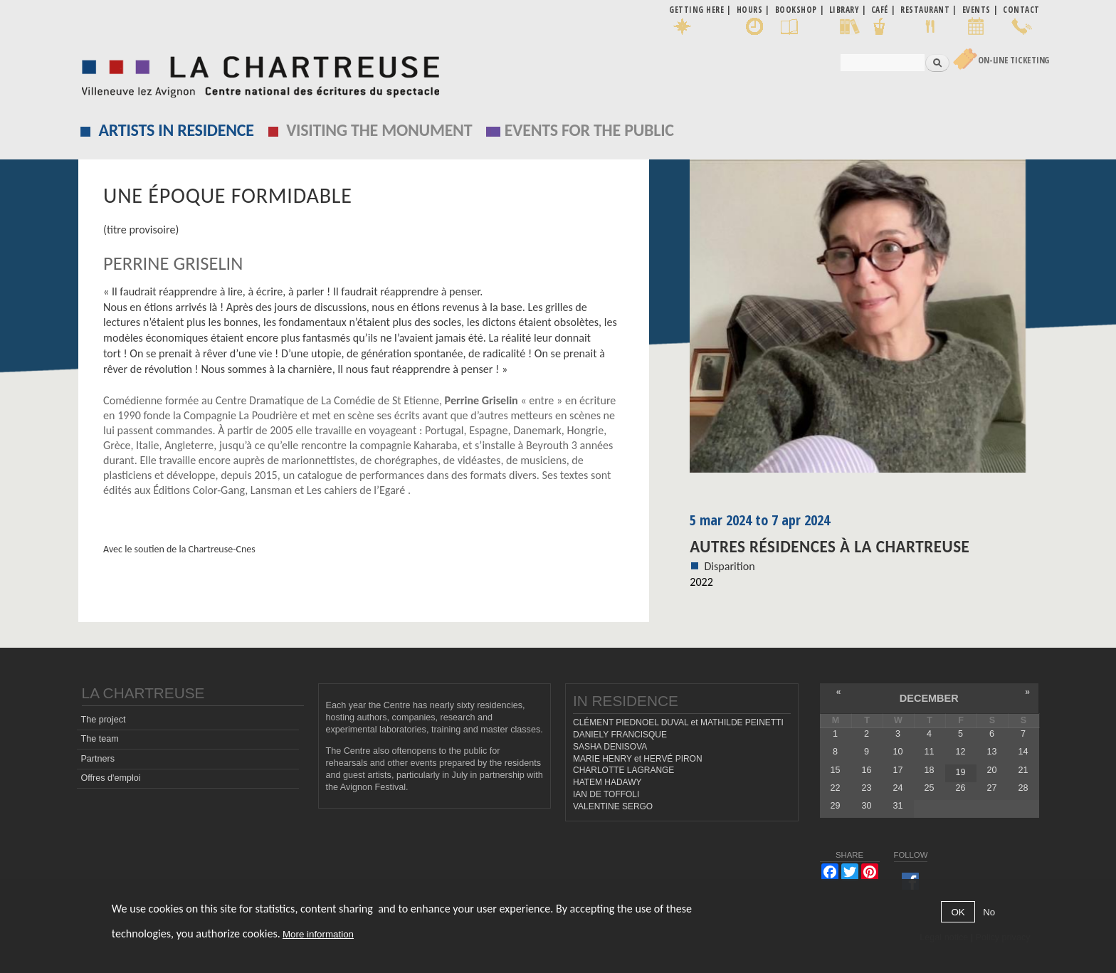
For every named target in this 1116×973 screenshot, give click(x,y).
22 (835, 788)
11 (929, 752)
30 (866, 806)
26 (960, 788)
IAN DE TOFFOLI (606, 794)
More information (318, 934)
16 (866, 770)
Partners (97, 759)
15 (835, 770)
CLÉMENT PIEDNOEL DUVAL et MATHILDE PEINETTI (678, 722)
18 (929, 770)
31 (897, 806)
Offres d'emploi (110, 778)
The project (102, 720)
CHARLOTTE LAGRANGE (623, 770)
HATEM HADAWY (607, 782)
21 (1023, 770)
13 (991, 752)
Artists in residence (176, 130)
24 (897, 788)
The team (99, 739)
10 (897, 752)
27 (991, 788)
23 (866, 788)
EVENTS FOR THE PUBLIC (589, 130)
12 (960, 752)
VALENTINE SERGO (613, 806)
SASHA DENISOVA (610, 747)
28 (1023, 788)
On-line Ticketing (1013, 60)
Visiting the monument (379, 130)
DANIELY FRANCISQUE (620, 735)
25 (929, 788)
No (989, 912)
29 (835, 806)
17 (897, 770)
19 (960, 772)
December (929, 698)
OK (957, 912)
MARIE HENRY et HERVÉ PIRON (637, 759)
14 (1023, 752)
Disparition (729, 566)
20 (991, 770)
